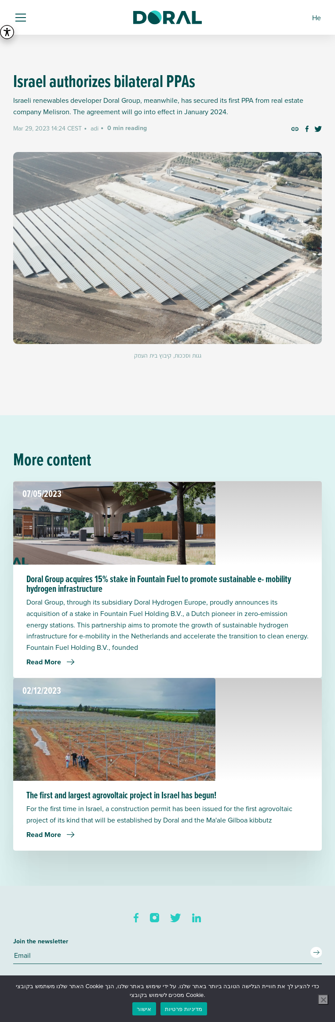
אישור (144, 1009)
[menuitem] (316, 17)
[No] (323, 999)
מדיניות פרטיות (184, 1009)
